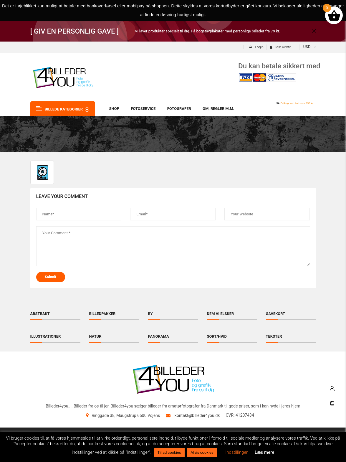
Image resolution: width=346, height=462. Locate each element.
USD (307, 46)
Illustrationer (45, 336)
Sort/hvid (217, 336)
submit (51, 277)
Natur (95, 336)
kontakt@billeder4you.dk (197, 415)
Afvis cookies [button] (202, 452)
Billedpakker (102, 313)
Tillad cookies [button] (169, 452)
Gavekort (275, 313)
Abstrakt (40, 313)
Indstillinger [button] (236, 452)
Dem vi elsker (220, 313)
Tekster (274, 336)
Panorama (158, 336)
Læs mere (264, 452)
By (150, 313)
